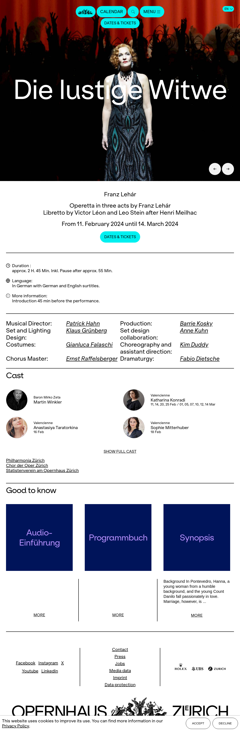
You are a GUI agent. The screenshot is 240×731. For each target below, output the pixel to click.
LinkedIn (49, 671)
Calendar (111, 11)
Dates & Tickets (120, 23)
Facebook (25, 663)
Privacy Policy (15, 726)
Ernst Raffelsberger (91, 358)
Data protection (120, 685)
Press (120, 657)
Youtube (30, 671)
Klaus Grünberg (86, 330)
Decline (225, 723)
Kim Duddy (194, 344)
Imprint (120, 678)
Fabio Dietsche (200, 358)
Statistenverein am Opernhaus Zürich (42, 470)
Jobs (120, 664)
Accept (198, 723)
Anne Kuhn (194, 330)
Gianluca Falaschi (89, 344)
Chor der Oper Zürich (27, 465)
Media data (120, 671)
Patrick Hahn (83, 323)
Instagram (48, 663)
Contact (120, 650)
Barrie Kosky (196, 323)
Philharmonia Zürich (25, 460)
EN (229, 8)
